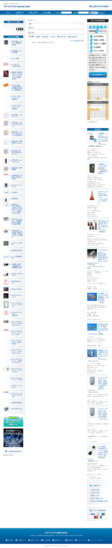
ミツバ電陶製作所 (17, 257)
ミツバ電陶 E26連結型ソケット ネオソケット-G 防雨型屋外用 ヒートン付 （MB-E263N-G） (103, 452)
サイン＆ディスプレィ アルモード (17, 304)
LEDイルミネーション (17, 295)
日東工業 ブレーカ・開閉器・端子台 (17, 42)
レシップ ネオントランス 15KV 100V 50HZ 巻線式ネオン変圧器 (103, 412)
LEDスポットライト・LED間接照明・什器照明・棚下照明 (17, 221)
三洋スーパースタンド (17, 386)
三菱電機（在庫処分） (95, 146)
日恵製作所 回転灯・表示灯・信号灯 (17, 177)
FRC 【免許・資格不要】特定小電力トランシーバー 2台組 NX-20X (103, 224)
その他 (101, 302)
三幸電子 (15, 192)
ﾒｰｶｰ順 (52, 36)
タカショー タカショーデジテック (17, 394)
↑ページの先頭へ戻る (77, 40)
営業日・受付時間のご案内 (99, 501)
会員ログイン (58, 540)
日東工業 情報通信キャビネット (17, 142)
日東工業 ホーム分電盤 (17, 51)
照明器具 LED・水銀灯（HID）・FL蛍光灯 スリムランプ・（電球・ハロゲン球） (17, 209)
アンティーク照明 (17, 243)
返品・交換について (97, 498)
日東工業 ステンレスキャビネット (17, 124)
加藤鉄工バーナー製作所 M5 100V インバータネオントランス (103, 353)
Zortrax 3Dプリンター (17, 274)
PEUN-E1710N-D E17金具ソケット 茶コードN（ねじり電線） (103, 328)
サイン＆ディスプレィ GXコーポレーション (17, 323)
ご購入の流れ (95, 489)
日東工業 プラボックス (17, 115)
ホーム (30, 20)
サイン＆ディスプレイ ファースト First (17, 332)
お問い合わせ (34, 540)
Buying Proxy (8, 455)
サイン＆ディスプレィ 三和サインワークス (17, 360)
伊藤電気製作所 (17, 402)
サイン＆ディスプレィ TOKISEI (17, 313)
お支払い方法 (95, 492)
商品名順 (45, 36)
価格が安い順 (61, 36)
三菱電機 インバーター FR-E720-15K (103, 166)
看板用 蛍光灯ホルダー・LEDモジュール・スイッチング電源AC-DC (17, 75)
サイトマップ (81, 540)
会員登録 (70, 540)
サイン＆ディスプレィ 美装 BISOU (17, 341)
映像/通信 (15, 198)
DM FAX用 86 (17, 408)
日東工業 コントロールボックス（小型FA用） (17, 133)
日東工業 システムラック (17, 160)
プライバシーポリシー (97, 540)
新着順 (38, 36)
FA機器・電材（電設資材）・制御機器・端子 (17, 265)
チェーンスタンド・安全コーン (103, 200)
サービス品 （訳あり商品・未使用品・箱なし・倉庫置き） (17, 87)
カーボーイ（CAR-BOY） (17, 65)
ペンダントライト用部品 (96, 333)
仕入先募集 (46, 540)
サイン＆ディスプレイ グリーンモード (17, 369)
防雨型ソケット (93, 461)
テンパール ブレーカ (17, 185)
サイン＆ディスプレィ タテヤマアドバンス (17, 351)
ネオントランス (93, 361)
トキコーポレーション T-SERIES (17, 106)
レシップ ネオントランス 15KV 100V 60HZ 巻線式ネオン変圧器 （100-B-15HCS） (103, 383)
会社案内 (11, 540)
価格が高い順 (72, 36)
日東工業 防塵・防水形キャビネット (17, 152)
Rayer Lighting (17, 289)
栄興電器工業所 (17, 250)
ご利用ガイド (21, 540)
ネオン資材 (15, 58)
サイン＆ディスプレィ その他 (17, 378)
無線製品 (102, 231)
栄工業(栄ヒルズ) (16, 282)
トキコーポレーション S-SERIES (17, 97)
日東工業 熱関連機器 (17, 168)
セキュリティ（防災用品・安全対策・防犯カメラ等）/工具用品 (17, 233)
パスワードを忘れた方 (102, 12)
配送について (95, 495)
